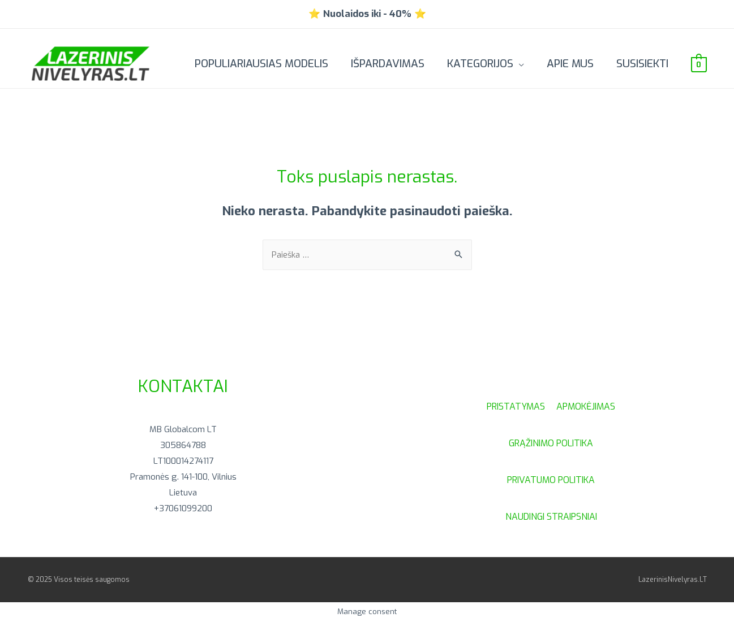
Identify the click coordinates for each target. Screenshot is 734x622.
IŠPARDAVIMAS (387, 63)
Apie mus (570, 63)
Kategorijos (480, 63)
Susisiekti (642, 63)
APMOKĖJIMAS (585, 406)
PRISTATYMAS (521, 406)
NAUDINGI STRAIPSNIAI (551, 517)
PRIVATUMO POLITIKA (551, 480)
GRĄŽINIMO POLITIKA (551, 443)
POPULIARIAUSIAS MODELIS (261, 63)
